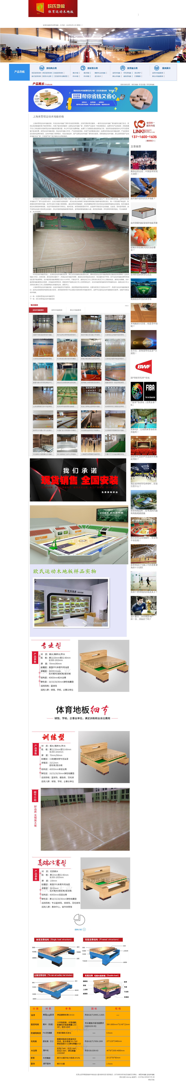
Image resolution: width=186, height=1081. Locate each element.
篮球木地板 (116, 73)
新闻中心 (98, 20)
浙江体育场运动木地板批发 (45, 299)
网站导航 (151, 1080)
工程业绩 (83, 20)
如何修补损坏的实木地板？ (143, 198)
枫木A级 (75, 73)
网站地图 (122, 1077)
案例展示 (166, 68)
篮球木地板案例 (157, 73)
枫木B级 (86, 73)
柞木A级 (75, 76)
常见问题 (114, 20)
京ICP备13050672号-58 (146, 1077)
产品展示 (67, 20)
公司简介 (52, 20)
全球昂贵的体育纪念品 (141, 274)
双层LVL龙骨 (47, 76)
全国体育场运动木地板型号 (45, 296)
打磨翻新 (137, 76)
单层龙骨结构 (47, 73)
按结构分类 (51, 68)
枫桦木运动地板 (100, 73)
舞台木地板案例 (157, 76)
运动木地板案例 (38, 310)
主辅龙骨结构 (58, 73)
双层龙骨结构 (36, 73)
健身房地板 (127, 76)
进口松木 (98, 76)
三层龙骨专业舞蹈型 (61, 76)
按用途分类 (132, 68)
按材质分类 (92, 68)
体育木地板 (142, 1074)
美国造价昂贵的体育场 (141, 299)
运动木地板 (122, 14)
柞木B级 (86, 76)
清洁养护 (137, 73)
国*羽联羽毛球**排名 (140, 378)
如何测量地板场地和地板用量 (144, 223)
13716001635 (153, 7)
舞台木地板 (116, 76)
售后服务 (129, 20)
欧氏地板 (135, 84)
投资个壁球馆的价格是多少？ (144, 592)
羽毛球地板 (127, 73)
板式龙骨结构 (36, 76)
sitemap (128, 1077)
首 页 (37, 20)
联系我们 (145, 20)
